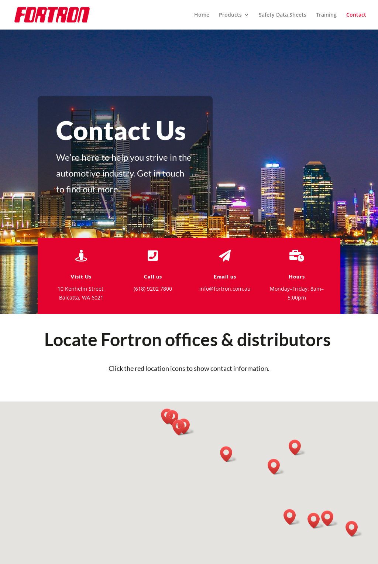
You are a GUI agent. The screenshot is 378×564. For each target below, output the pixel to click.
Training (326, 15)
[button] (292, 517)
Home (201, 15)
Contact (356, 15)
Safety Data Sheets (282, 15)
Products (230, 15)
